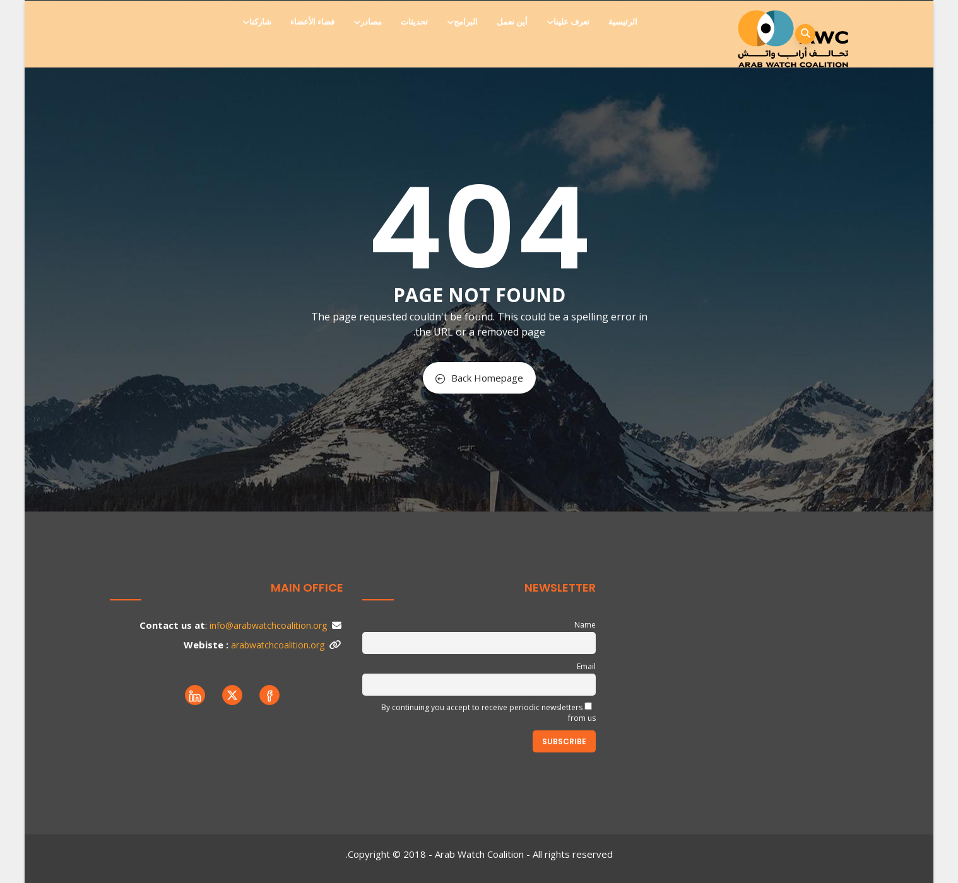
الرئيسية (622, 22)
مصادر (368, 22)
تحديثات (414, 22)
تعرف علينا (568, 22)
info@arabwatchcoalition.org (268, 625)
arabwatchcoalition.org (277, 645)
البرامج (463, 22)
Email (586, 666)
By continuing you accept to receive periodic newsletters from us (488, 712)
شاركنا (257, 22)
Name (585, 624)
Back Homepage (479, 377)
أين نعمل (512, 22)
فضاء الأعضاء (312, 22)
